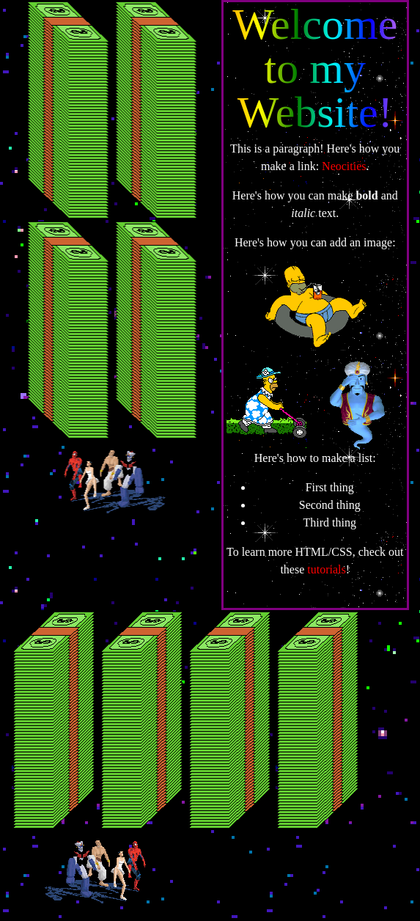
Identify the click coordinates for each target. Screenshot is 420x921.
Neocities (344, 166)
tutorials (326, 569)
